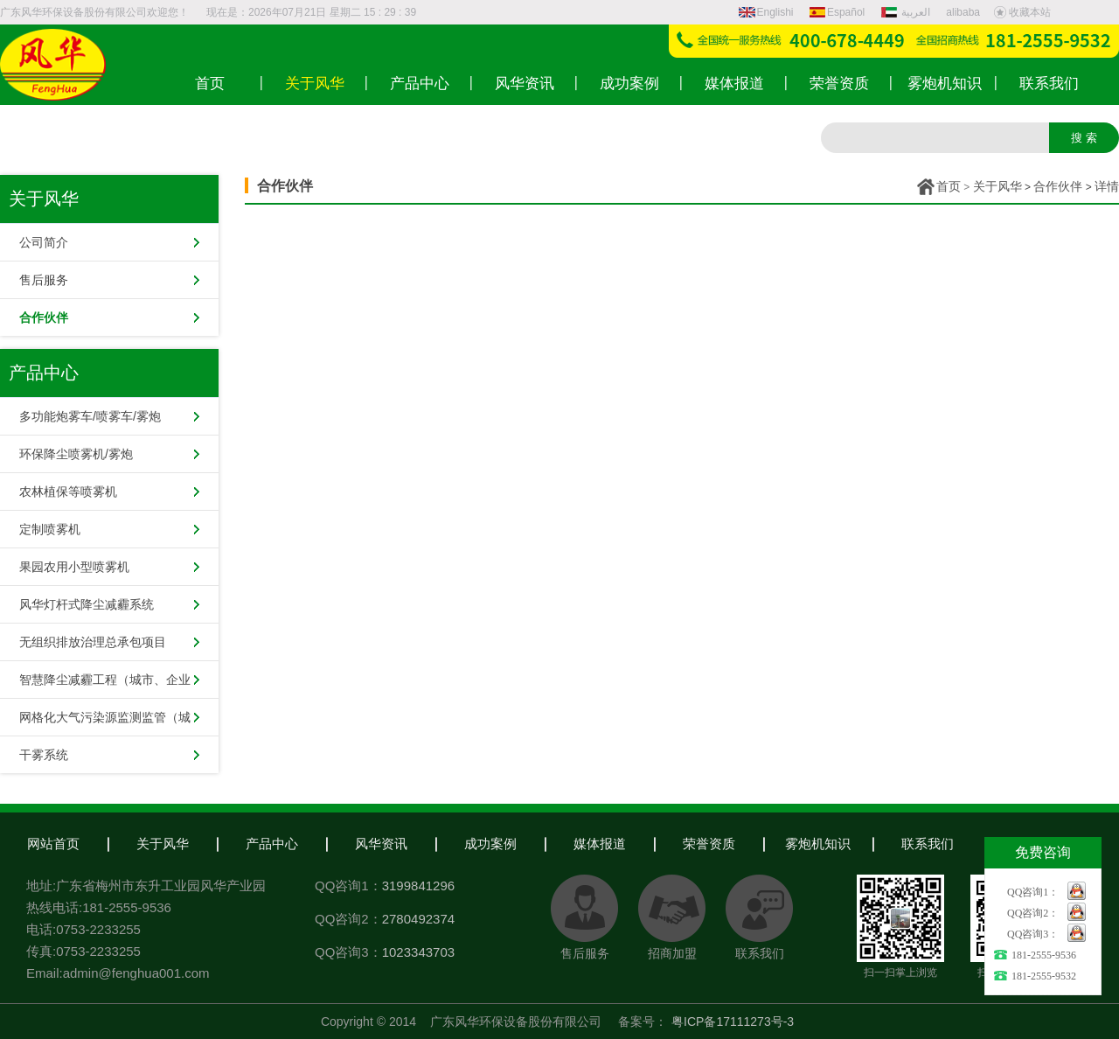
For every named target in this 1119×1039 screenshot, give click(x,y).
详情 (1107, 186)
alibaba (963, 12)
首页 (948, 186)
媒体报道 (599, 843)
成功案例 (490, 843)
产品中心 (272, 843)
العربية (907, 12)
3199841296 (418, 885)
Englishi (766, 12)
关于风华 (997, 186)
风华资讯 (381, 843)
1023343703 (418, 952)
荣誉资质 (709, 843)
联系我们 (927, 843)
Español (837, 12)
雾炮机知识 (818, 843)
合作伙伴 (1057, 186)
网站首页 (53, 843)
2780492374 (418, 918)
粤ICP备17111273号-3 (732, 1022)
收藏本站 (1022, 12)
